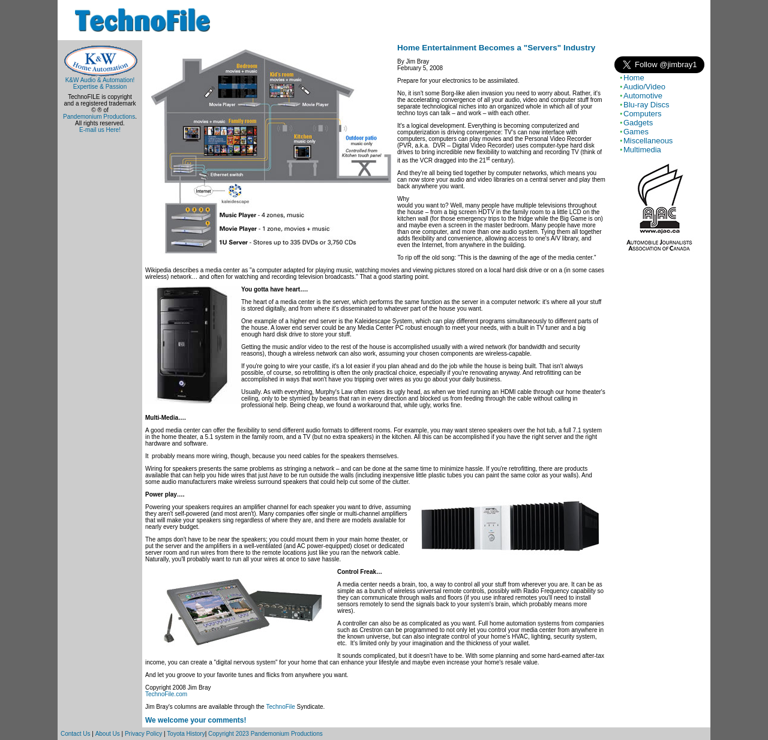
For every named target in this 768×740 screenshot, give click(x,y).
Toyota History (186, 733)
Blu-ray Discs (646, 104)
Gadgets (638, 122)
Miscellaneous (648, 140)
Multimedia (642, 149)
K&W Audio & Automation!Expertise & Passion (99, 80)
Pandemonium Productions (99, 116)
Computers (642, 113)
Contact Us (75, 733)
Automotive (642, 95)
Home (633, 77)
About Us (107, 733)
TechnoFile (280, 706)
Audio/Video (644, 86)
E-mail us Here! (100, 130)
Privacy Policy (143, 733)
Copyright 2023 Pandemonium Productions (265, 733)
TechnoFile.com (166, 694)
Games (636, 131)
